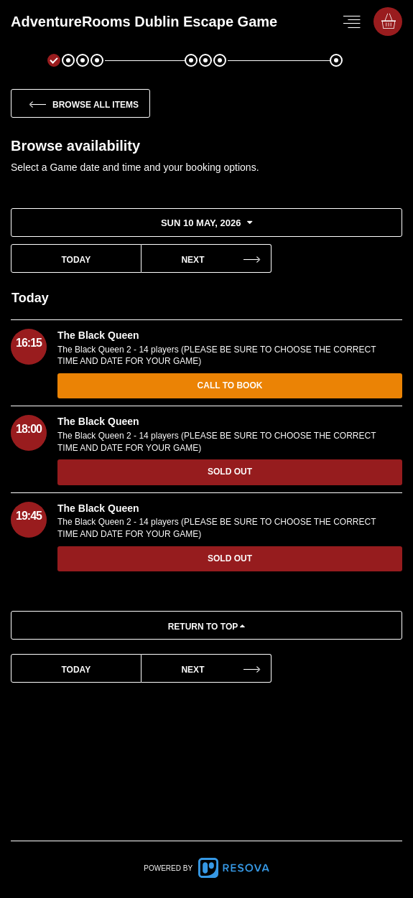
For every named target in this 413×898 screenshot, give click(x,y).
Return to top (207, 627)
